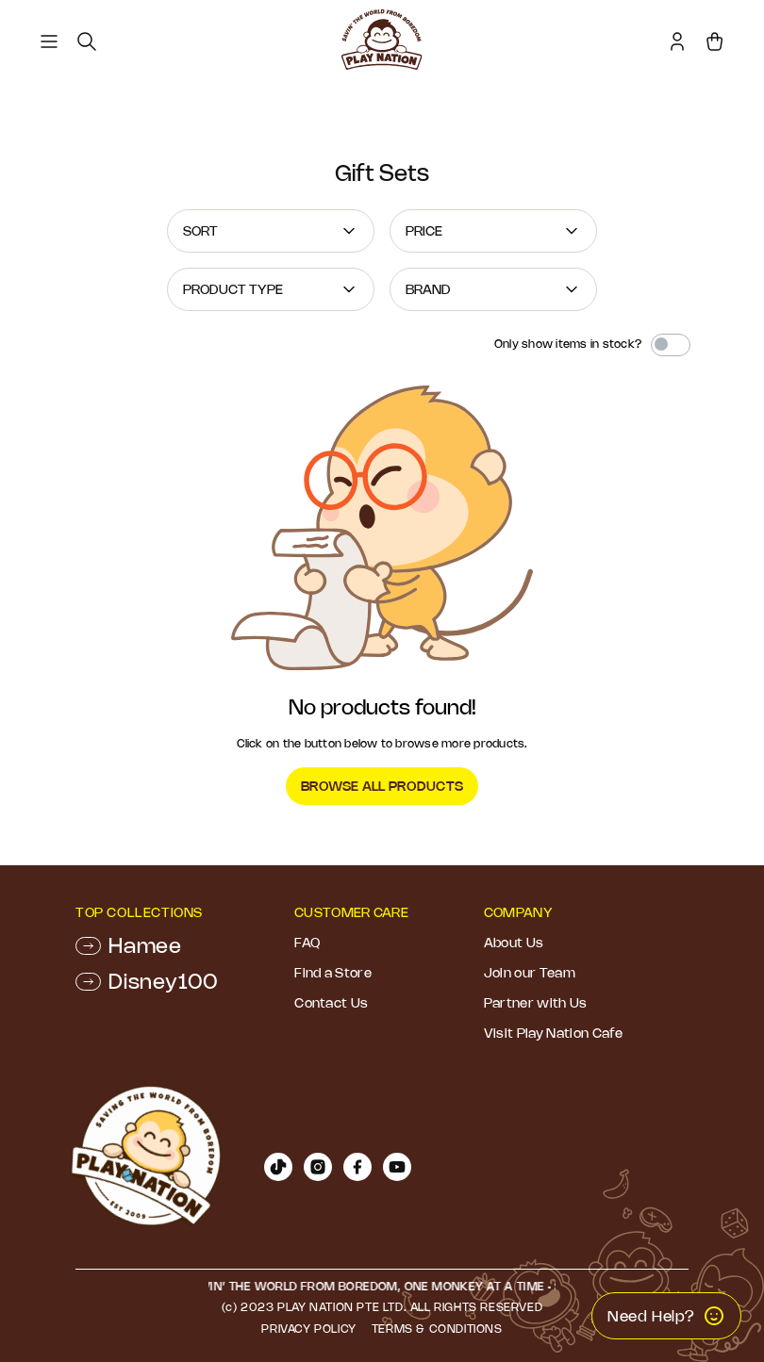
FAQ (307, 942)
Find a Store (333, 972)
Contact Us (331, 1002)
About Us (514, 942)
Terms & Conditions (437, 1328)
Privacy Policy (308, 1328)
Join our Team (529, 972)
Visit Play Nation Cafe (553, 1033)
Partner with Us (536, 1002)
